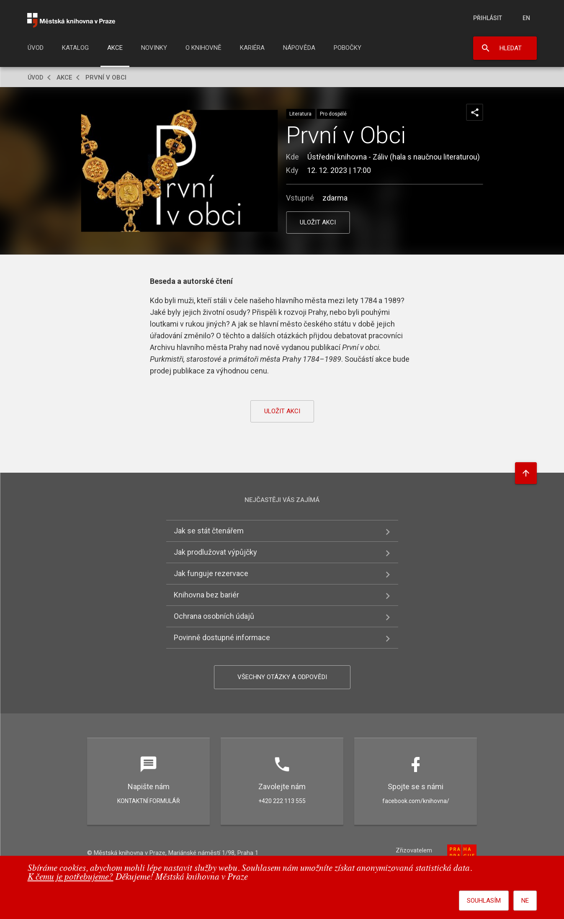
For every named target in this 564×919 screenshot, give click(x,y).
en (526, 18)
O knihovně (203, 47)
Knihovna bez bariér (206, 594)
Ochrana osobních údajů (214, 616)
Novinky (154, 47)
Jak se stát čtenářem (209, 530)
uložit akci (318, 222)
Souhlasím (484, 900)
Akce (115, 47)
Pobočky (347, 47)
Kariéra (252, 47)
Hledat (511, 48)
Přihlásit (487, 18)
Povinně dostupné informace (222, 637)
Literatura (300, 114)
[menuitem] (35, 50)
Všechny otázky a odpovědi (282, 677)
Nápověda (299, 47)
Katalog (75, 47)
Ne (525, 900)
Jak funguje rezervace (211, 573)
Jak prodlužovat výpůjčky (215, 552)
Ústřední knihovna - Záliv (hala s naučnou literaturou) (393, 156)
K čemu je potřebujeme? (70, 877)
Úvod (36, 47)
